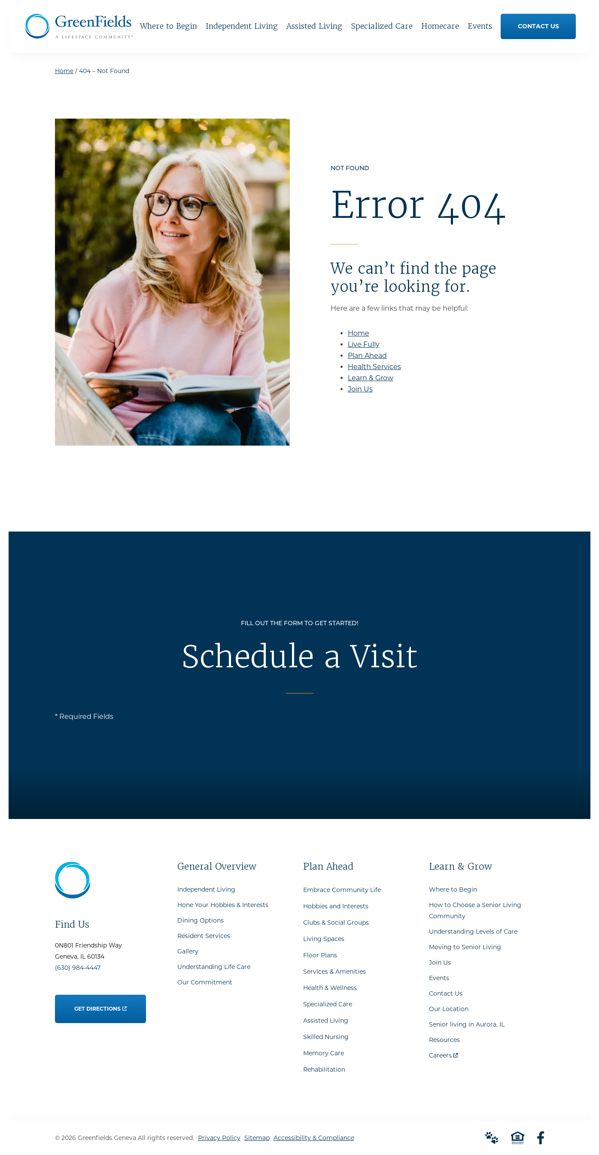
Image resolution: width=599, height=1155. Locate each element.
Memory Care (323, 1053)
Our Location (448, 1009)
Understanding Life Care (213, 967)
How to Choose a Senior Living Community (475, 910)
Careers (443, 1053)
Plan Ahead (367, 355)
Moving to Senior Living (465, 947)
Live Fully (364, 344)
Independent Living (206, 889)
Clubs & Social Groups (336, 922)
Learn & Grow (370, 378)
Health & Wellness (330, 988)
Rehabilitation (324, 1069)
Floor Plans (320, 955)
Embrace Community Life (342, 890)
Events (439, 978)
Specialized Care (327, 1004)
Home (64, 71)
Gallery (187, 951)
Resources (444, 1040)
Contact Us (445, 993)
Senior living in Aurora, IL (467, 1024)
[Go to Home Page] (79, 35)
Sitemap (257, 1138)
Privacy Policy (219, 1138)
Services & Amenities (334, 971)
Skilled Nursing (326, 1037)
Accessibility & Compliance (314, 1138)
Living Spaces (323, 939)
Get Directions (100, 1003)
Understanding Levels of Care (473, 931)
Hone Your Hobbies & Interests (222, 905)
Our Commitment (204, 982)
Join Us (360, 389)
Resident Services (203, 936)
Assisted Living (325, 1020)
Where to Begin (453, 889)
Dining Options (200, 920)
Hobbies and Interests (335, 906)
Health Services (374, 367)
